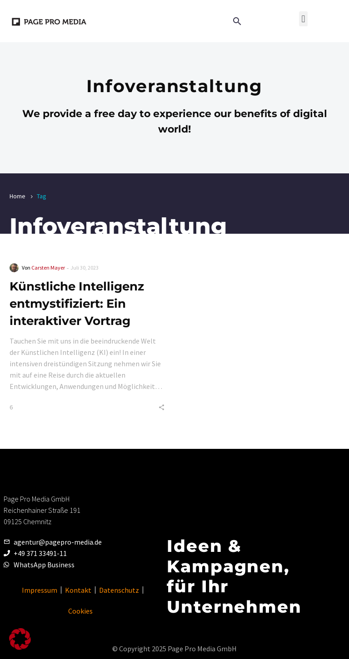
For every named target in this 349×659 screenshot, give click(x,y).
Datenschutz (119, 590)
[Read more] (257, 21)
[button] (303, 18)
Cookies (80, 610)
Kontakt (78, 590)
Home (17, 196)
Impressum (39, 590)
